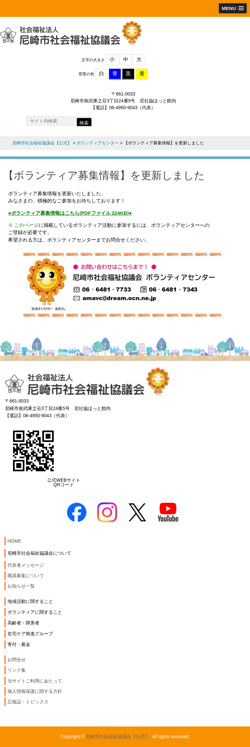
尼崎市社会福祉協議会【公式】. (118, 736)
